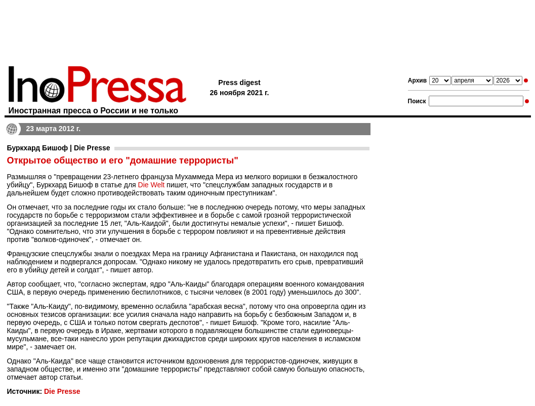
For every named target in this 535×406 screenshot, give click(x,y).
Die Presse (62, 391)
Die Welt (151, 185)
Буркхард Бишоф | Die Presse (58, 148)
